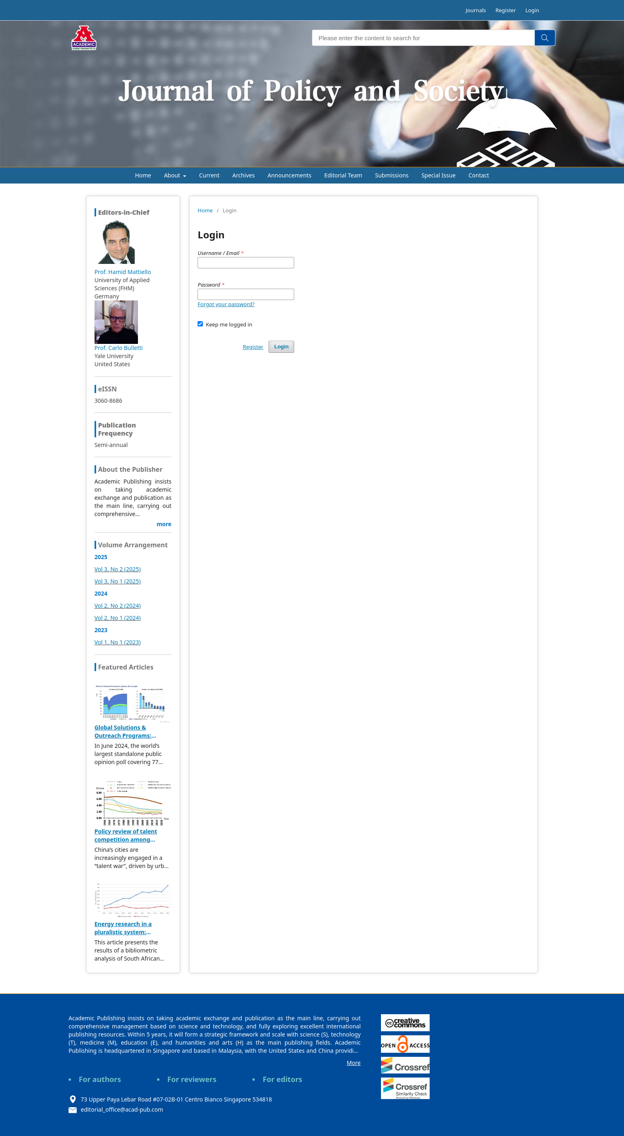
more (164, 524)
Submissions (392, 175)
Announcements (290, 175)
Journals (476, 10)
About (172, 175)
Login (532, 10)
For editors (282, 1079)
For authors (100, 1079)
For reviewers (191, 1079)
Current (209, 175)
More (353, 1063)
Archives (243, 175)
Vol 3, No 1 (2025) (118, 581)
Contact (479, 175)
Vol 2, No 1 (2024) (118, 618)
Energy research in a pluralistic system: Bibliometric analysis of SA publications (132, 936)
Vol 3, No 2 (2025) (118, 569)
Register (505, 10)
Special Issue (439, 175)
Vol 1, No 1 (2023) (118, 642)
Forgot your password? (226, 304)
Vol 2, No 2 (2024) (118, 605)
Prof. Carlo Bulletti (119, 348)
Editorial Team (343, 175)
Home (143, 175)
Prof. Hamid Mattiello (123, 272)
